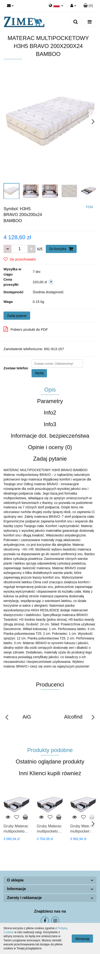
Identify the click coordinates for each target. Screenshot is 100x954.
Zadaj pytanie (17, 316)
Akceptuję (82, 938)
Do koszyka (61, 248)
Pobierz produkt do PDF (26, 329)
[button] (88, 6)
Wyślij (39, 373)
